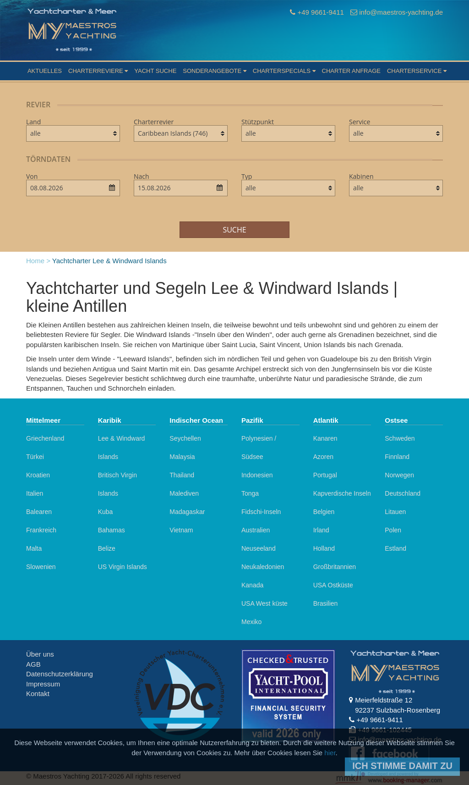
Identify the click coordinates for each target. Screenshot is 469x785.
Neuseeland (258, 548)
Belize (106, 548)
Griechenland (45, 438)
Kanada (252, 585)
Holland (324, 548)
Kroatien (38, 475)
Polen (393, 530)
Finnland (397, 456)
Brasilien (325, 603)
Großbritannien (334, 566)
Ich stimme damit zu (402, 766)
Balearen (39, 511)
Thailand (181, 475)
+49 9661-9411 (320, 12)
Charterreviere (98, 70)
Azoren (323, 456)
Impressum (43, 684)
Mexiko (251, 621)
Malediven (184, 493)
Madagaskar (187, 511)
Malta (34, 548)
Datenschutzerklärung (59, 674)
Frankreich (41, 530)
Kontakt (37, 693)
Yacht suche (155, 70)
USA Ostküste (333, 585)
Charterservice (417, 70)
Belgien (324, 511)
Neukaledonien (262, 566)
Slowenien (41, 566)
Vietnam (181, 530)
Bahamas (111, 530)
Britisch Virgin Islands (117, 484)
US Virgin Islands (122, 566)
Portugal (325, 475)
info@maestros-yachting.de (401, 12)
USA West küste (264, 603)
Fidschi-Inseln (261, 511)
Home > (38, 261)
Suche (234, 230)
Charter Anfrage (351, 70)
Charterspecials (284, 70)
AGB (33, 664)
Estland (395, 548)
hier (329, 753)
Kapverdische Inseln (342, 493)
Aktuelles (44, 70)
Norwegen (399, 475)
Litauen (395, 511)
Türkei (35, 456)
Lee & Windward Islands (121, 447)
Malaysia (182, 456)
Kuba (105, 511)
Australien (255, 530)
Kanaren (325, 438)
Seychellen (185, 438)
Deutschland (402, 493)
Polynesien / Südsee (258, 447)
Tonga (250, 493)
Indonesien (257, 475)
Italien (34, 493)
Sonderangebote (214, 70)
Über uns (40, 654)
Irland (321, 530)
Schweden (399, 438)
